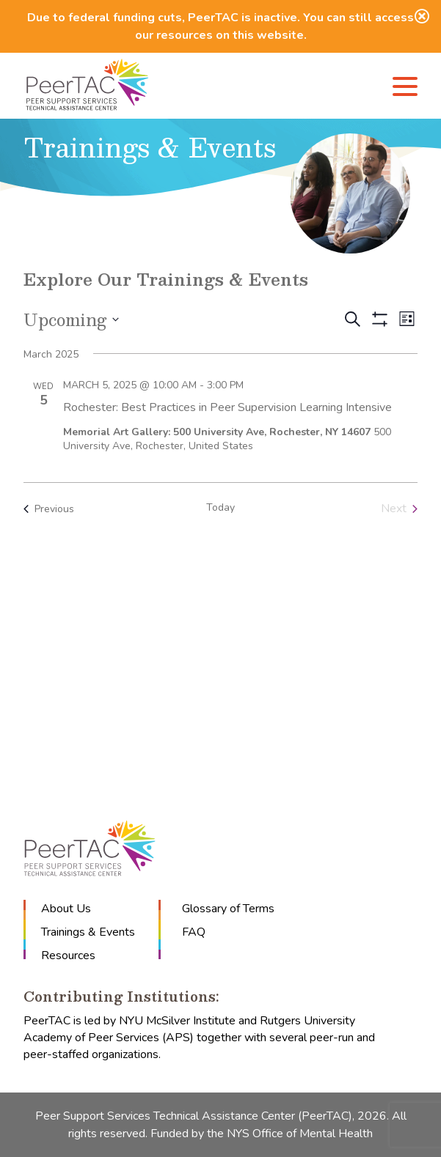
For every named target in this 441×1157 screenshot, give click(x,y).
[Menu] (405, 89)
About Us (66, 909)
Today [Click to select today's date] (220, 507)
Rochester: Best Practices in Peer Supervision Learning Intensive (227, 407)
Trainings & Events (88, 932)
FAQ (193, 932)
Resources (68, 955)
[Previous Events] (48, 508)
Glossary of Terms (228, 909)
